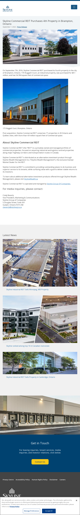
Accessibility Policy (23, 480)
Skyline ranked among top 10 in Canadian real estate (27, 346)
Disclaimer (54, 480)
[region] (40, 506)
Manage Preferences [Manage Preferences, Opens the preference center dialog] (31, 511)
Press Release (22, 27)
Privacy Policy (14, 507)
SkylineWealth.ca (31, 179)
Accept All (48, 511)
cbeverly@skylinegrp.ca (12, 207)
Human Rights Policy (40, 480)
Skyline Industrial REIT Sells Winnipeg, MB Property (27, 289)
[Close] (76, 500)
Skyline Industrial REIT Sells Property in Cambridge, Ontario (30, 377)
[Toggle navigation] (74, 7)
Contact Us (40, 462)
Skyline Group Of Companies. (59, 184)
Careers (62, 480)
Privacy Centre (8, 480)
